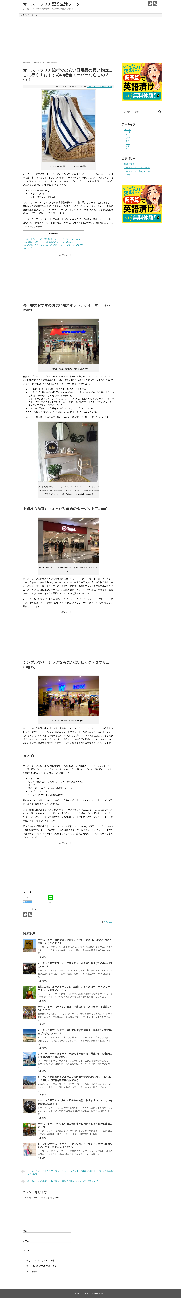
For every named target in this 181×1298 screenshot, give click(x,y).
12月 (128, 132)
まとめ (28, 248)
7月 (128, 143)
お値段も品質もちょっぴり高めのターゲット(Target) (48, 242)
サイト (26, 1250)
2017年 (127, 129)
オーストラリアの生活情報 (137, 167)
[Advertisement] (90, 38)
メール (26, 1240)
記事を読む (42, 957)
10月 (128, 138)
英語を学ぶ (129, 164)
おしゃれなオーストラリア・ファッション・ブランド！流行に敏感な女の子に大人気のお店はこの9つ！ (68, 1172)
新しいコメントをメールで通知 (41, 1260)
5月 (128, 149)
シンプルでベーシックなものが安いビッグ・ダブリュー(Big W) (53, 245)
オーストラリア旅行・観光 (99, 86)
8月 (128, 141)
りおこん (108, 922)
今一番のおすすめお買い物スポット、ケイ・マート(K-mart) (52, 239)
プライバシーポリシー (29, 15)
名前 (25, 1231)
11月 (128, 135)
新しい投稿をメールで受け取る (41, 1266)
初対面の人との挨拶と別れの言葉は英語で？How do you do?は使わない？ (59, 1181)
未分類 (127, 175)
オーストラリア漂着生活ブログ (51, 4)
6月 (128, 146)
